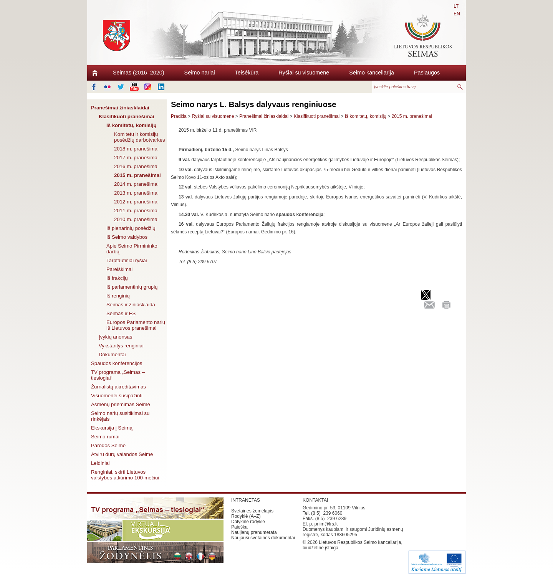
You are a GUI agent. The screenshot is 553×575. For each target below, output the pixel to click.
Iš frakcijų (117, 278)
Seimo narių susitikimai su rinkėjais (120, 416)
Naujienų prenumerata (254, 532)
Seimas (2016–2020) (138, 72)
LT (456, 6)
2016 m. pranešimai (136, 166)
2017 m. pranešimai (136, 157)
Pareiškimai (119, 269)
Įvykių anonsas (115, 337)
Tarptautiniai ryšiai (126, 260)
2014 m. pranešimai (136, 184)
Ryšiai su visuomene (303, 72)
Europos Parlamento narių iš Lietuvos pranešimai (135, 325)
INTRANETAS (245, 500)
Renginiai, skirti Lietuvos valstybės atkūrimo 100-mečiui (125, 475)
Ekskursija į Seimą (111, 428)
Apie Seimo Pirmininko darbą (131, 248)
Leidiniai (100, 463)
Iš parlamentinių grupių (131, 287)
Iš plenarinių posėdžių (131, 228)
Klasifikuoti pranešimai (126, 116)
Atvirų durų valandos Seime (122, 454)
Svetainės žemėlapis (252, 511)
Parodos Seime (108, 445)
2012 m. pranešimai (136, 202)
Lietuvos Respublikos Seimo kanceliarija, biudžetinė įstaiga (352, 545)
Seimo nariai (199, 72)
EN (457, 14)
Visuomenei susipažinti (116, 395)
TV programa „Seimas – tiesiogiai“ (118, 375)
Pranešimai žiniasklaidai (120, 108)
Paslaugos (427, 72)
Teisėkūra (247, 72)
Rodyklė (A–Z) (246, 516)
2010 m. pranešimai (136, 219)
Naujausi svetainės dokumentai (263, 537)
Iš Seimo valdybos (126, 237)
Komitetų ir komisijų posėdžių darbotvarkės (139, 137)
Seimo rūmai (105, 437)
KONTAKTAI (315, 500)
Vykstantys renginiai (121, 346)
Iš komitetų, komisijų (131, 125)
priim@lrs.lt (326, 524)
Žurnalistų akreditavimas (118, 387)
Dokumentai (112, 354)
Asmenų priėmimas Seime (120, 404)
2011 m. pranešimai (136, 210)
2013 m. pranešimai (136, 193)
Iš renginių (118, 296)
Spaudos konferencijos (116, 363)
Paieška (239, 527)
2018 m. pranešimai (136, 149)
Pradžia (179, 116)
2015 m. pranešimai (137, 175)
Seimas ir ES (121, 313)
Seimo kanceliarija (371, 72)
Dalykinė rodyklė (248, 521)
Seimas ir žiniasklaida (130, 304)
